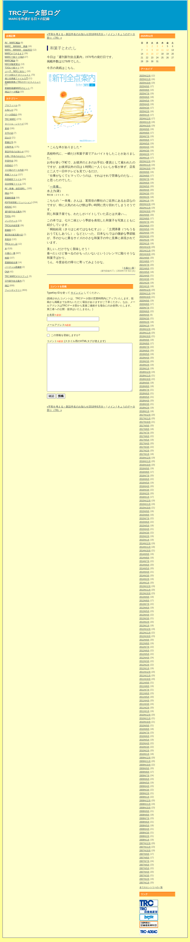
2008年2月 (145, 836)
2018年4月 (145, 400)
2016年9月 (145, 468)
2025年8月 (145, 90)
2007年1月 (145, 883)
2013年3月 (145, 618)
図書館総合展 (11, 262)
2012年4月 (145, 658)
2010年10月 (145, 722)
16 (152, 54)
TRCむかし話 (11, 244)
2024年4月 (145, 147)
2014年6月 (145, 565)
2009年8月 (145, 772)
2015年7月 (145, 518)
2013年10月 (145, 593)
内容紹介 (9, 165)
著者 (7, 128)
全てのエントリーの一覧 (151, 887)
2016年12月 (145, 458)
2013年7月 (145, 604)
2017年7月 (145, 433)
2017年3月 (145, 447)
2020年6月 (145, 311)
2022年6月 (145, 226)
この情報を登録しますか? (63, 335)
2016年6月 (145, 479)
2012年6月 (145, 650)
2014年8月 (145, 558)
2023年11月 (145, 165)
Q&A (7, 272)
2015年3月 (145, 533)
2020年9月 (145, 301)
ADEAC (8, 207)
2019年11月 (145, 333)
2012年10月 (145, 636)
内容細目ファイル (13, 179)
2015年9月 (145, 511)
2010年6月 (145, 736)
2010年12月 (145, 715)
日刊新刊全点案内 (13, 281)
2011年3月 (145, 704)
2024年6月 (145, 140)
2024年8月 (145, 133)
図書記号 (9, 142)
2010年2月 (145, 750)
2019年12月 (145, 329)
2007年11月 (145, 847)
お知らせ (9, 110)
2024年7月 (145, 136)
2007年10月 (145, 850)
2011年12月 (145, 672)
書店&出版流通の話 (14, 235)
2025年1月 (145, 115)
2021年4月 (145, 276)
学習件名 (9, 161)
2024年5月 (145, 143)
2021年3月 (145, 279)
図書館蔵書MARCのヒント (17, 88)
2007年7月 (145, 861)
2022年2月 (145, 240)
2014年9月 (145, 554)
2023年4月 (145, 190)
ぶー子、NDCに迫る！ (15, 71)
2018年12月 (145, 372)
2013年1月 (145, 625)
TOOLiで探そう (12, 68)
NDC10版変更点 (12, 64)
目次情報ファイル (13, 184)
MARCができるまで (14, 53)
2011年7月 (145, 690)
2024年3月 (145, 151)
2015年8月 (145, 515)
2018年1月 (145, 411)
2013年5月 (145, 611)
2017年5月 (145, 440)
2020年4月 (145, 315)
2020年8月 (145, 304)
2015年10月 (145, 508)
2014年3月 (145, 575)
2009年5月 (145, 783)
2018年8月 (145, 386)
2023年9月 (145, 172)
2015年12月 (145, 500)
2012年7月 (145, 647)
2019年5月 (145, 354)
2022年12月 (145, 204)
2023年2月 (145, 197)
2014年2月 (145, 579)
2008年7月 (145, 818)
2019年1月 (145, 368)
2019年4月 (145, 358)
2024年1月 (145, 158)
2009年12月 (145, 758)
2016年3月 (145, 490)
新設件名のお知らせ (14, 151)
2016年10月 (145, 465)
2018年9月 (145, 383)
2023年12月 (145, 161)
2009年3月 (145, 790)
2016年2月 (145, 493)
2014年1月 (145, 583)
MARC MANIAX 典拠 (16, 46)
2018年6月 (145, 393)
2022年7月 (145, 222)
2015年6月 (145, 522)
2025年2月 (145, 111)
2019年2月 (145, 365)
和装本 (8, 239)
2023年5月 (145, 186)
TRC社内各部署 (12, 225)
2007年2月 (145, 879)
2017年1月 (145, 454)
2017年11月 (145, 418)
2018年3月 (145, 404)
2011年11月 (145, 675)
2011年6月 (145, 693)
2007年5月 (145, 868)
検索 (7, 258)
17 (157, 54)
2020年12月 (145, 290)
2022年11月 (145, 208)
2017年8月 (145, 429)
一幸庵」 (56, 186)
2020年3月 (145, 318)
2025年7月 (145, 93)
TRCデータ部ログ (34, 12)
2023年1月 (145, 201)
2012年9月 (145, 640)
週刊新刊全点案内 (13, 211)
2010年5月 (145, 740)
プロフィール (11, 105)
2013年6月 (145, 608)
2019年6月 (145, 350)
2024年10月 (145, 126)
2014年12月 (145, 543)
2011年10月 (145, 679)
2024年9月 (145, 129)
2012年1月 (145, 668)
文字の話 (9, 133)
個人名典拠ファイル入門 (16, 78)
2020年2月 (145, 322)
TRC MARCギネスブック (17, 276)
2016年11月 (145, 461)
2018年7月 (145, 390)
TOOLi (8, 216)
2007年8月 (145, 858)
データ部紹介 (11, 114)
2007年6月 (145, 865)
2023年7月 (145, 179)
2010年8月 (145, 729)
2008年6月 (145, 822)
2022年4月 (145, 233)
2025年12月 (145, 76)
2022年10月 (145, 211)
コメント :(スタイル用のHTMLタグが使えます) (76, 341)
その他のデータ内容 (14, 170)
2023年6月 (145, 183)
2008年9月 (145, 811)
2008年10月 (145, 808)
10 (157, 50)
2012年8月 (145, 643)
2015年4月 (145, 529)
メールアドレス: (59, 324)
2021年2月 (145, 283)
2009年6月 (145, 779)
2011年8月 (145, 686)
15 (147, 54)
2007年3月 (145, 875)
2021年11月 (145, 251)
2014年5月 (145, 568)
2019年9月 (145, 340)
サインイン (77, 292)
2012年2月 (145, 665)
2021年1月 (145, 286)
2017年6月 (145, 436)
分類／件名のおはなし (15, 156)
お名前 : (54, 314)
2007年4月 (145, 872)
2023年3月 (145, 193)
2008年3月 (145, 833)
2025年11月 (145, 79)
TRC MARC (10, 119)
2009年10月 (145, 765)
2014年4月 (145, 572)
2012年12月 (145, 629)
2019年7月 (145, 347)
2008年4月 (145, 829)
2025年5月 (145, 101)
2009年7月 (145, 775)
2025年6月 (145, 97)
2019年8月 (145, 343)
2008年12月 (145, 800)
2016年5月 (145, 483)
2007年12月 (145, 843)
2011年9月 (145, 683)
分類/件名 (9, 147)
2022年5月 (145, 229)
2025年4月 (145, 104)
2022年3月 (145, 236)
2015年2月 (145, 536)
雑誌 (7, 193)
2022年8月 (145, 218)
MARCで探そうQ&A (14, 57)
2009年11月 (145, 761)
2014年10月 (145, 550)
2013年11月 (145, 590)
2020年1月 (145, 326)
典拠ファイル (11, 174)
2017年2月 (145, 450)
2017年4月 (145, 443)
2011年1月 (145, 711)
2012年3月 (145, 661)
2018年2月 (145, 408)
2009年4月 (145, 786)
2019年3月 (145, 361)
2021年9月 (145, 258)
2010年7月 (145, 733)
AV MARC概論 (12, 43)
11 (162, 50)
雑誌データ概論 (12, 92)
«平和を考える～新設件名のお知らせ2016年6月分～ (76, 34)
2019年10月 (145, 336)
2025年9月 (145, 86)
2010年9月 (145, 725)
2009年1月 (145, 797)
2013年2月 (145, 622)
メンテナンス (11, 221)
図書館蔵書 (10, 198)
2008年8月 (145, 815)
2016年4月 (145, 486)
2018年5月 (145, 397)
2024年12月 (145, 118)
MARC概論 (10, 60)
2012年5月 (145, 654)
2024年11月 (145, 122)
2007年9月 (145, 854)
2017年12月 (145, 415)
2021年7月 (145, 265)
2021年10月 (145, 254)
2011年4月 (145, 700)
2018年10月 (145, 379)
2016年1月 (145, 497)
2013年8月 (145, 600)
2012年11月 (145, 633)
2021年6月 (145, 268)
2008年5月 (145, 825)
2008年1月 (145, 840)
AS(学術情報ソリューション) (18, 202)
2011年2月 (145, 708)
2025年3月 (145, 108)
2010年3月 (145, 747)
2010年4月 (145, 743)
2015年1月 (145, 540)
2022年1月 (145, 243)
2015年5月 (145, 525)
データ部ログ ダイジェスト (18, 75)
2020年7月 (145, 308)
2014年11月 (145, 547)
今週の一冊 (10, 253)
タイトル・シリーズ (14, 124)
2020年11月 (145, 293)
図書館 (8, 230)
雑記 (7, 285)
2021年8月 (145, 261)
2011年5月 (145, 697)
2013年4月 (145, 615)
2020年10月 (145, 297)
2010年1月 (145, 754)
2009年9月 (145, 768)
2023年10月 (145, 168)
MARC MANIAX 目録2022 (18, 50)
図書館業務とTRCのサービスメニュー (23, 82)
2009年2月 (145, 793)
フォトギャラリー (13, 290)
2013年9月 (145, 597)
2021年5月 (145, 272)
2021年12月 (145, 247)
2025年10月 (145, 83)
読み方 (8, 138)
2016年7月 (145, 475)
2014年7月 (145, 561)
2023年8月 (145, 176)
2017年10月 (145, 422)
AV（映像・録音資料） (16, 188)
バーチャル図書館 (13, 267)
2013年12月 (145, 586)
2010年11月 (145, 718)
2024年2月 (145, 154)
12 (167, 50)
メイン (112, 34)
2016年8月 (145, 472)
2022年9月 (145, 215)
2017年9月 (145, 425)
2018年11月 (145, 375)
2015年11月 (145, 504)
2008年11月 (145, 804)
